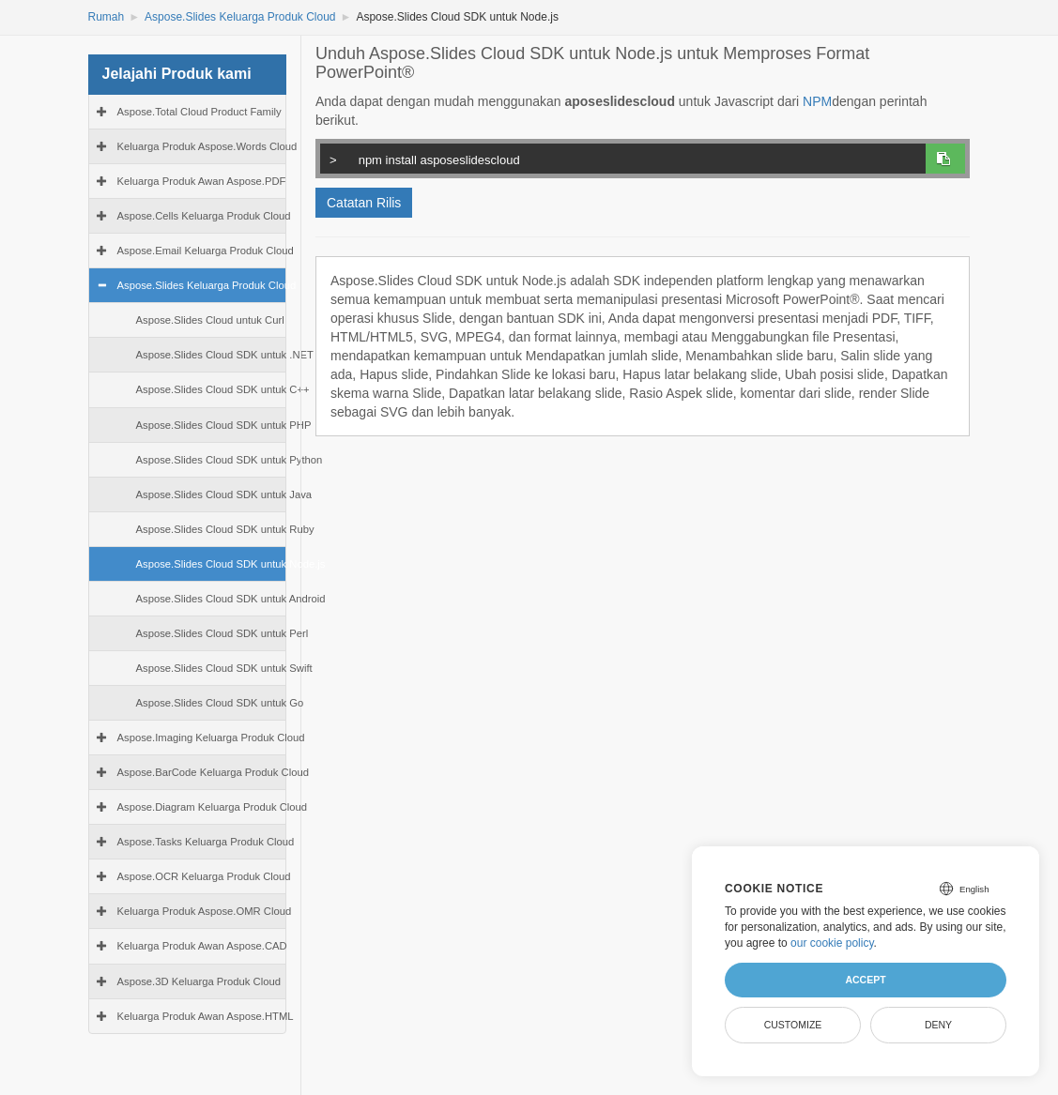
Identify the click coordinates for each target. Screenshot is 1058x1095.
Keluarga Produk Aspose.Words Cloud (207, 146)
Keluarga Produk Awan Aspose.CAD (202, 945)
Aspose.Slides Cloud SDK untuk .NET (225, 354)
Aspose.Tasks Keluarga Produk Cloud (206, 841)
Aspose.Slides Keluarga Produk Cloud (240, 16)
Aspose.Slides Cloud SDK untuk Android (231, 598)
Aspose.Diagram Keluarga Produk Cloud (212, 807)
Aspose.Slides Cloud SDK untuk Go (220, 702)
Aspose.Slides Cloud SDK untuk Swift (224, 668)
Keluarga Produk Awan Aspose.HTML (205, 1016)
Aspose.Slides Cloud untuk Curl (210, 320)
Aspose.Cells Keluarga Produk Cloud (204, 215)
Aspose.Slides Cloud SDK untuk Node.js (231, 564)
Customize (793, 1024)
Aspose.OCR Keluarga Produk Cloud (204, 876)
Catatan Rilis (364, 202)
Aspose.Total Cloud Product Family (199, 111)
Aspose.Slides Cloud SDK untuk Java (224, 494)
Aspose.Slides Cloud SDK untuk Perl (222, 633)
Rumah (106, 16)
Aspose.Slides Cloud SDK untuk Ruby (225, 529)
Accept (865, 979)
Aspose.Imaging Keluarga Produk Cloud (211, 737)
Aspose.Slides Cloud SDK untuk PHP (224, 425)
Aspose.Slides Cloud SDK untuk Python (229, 459)
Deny (938, 1024)
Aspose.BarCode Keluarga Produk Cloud (213, 772)
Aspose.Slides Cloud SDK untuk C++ (223, 389)
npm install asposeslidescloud (627, 158)
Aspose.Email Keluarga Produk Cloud (205, 250)
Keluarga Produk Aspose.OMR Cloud (204, 911)
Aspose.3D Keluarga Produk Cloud (199, 981)
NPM (817, 101)
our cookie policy (832, 943)
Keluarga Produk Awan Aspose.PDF (201, 181)
